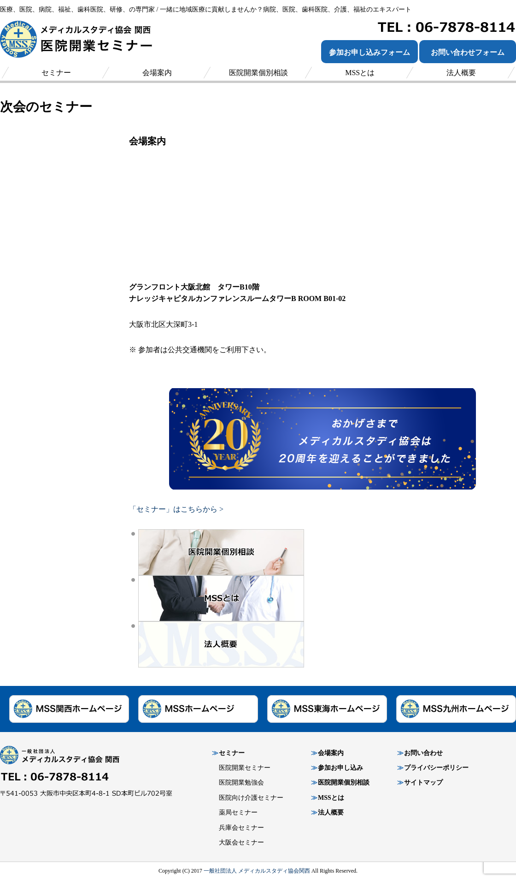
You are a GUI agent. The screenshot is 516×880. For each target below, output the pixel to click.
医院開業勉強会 (241, 782)
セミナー (232, 753)
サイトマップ (423, 782)
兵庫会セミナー (241, 827)
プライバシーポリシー (436, 767)
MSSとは (331, 797)
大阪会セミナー (241, 842)
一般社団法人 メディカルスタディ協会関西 (257, 871)
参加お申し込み (340, 767)
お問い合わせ (423, 753)
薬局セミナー (238, 812)
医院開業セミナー (244, 767)
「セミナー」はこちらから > (176, 509)
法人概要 (331, 812)
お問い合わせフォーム (467, 52)
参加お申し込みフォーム (369, 52)
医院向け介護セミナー (251, 797)
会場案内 (331, 753)
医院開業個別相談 (343, 782)
